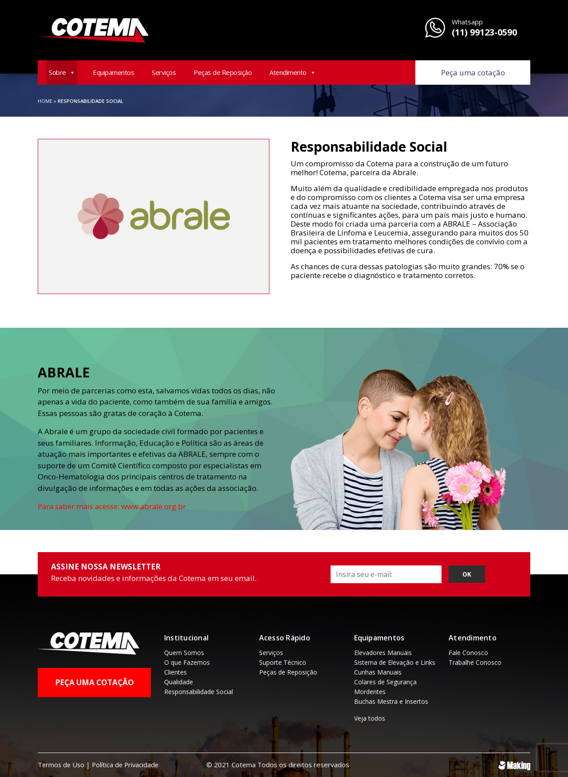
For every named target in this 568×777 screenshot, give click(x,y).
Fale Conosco (468, 652)
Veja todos (369, 718)
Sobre (62, 72)
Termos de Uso (62, 764)
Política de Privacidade (128, 764)
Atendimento (292, 72)
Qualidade (178, 682)
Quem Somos (184, 652)
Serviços (164, 72)
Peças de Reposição (222, 72)
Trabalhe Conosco (475, 662)
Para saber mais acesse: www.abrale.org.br (113, 506)
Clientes (175, 672)
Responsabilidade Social (198, 691)
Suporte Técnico (282, 662)
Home (45, 101)
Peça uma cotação (473, 72)
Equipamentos (113, 72)
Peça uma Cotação (94, 682)
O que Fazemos (187, 662)
